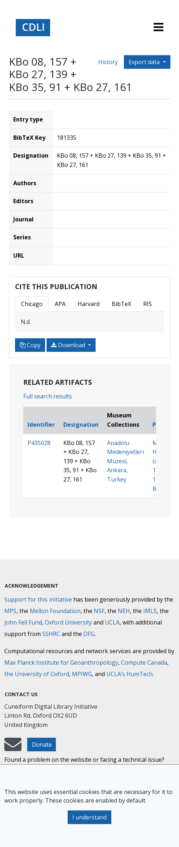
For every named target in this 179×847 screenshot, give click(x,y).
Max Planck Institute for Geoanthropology (61, 662)
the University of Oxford (36, 674)
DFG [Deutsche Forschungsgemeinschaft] (89, 634)
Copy (30, 345)
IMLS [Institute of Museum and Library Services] (150, 611)
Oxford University (68, 622)
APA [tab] (60, 304)
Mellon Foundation (55, 611)
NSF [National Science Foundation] (99, 611)
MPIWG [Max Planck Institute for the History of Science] (82, 674)
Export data (145, 62)
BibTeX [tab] (121, 304)
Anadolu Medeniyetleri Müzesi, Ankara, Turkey (125, 461)
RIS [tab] (147, 304)
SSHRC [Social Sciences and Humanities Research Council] (51, 634)
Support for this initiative (38, 599)
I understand (89, 817)
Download (69, 345)
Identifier (41, 425)
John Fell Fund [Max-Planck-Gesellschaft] (23, 622)
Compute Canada (144, 662)
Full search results (47, 396)
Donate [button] (42, 744)
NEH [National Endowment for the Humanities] (124, 611)
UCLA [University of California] (112, 622)
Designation (80, 425)
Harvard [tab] (89, 304)
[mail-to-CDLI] (12, 748)
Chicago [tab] (32, 304)
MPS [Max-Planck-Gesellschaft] (10, 611)
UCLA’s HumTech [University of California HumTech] (129, 674)
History (108, 62)
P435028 (39, 443)
